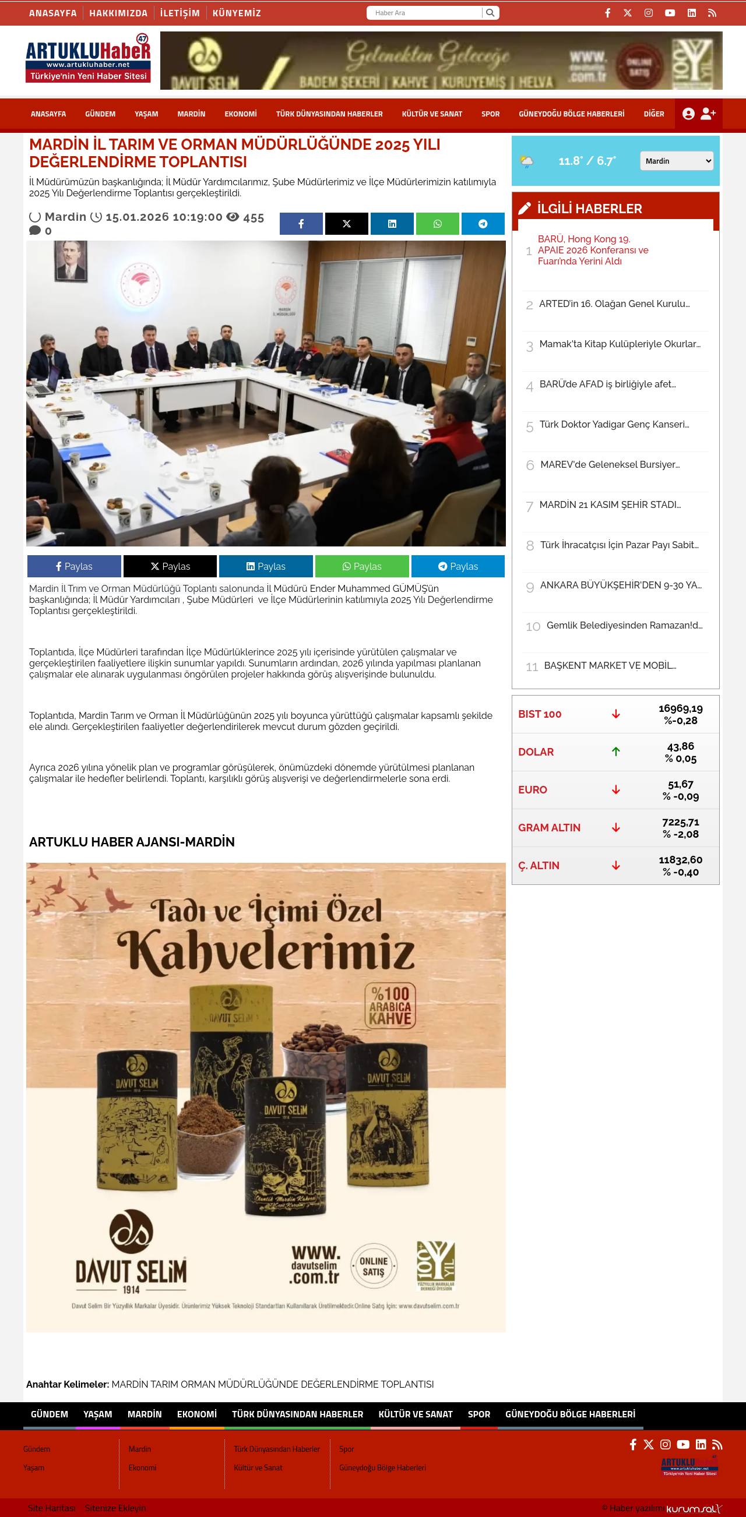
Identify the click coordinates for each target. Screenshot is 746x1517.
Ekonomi (240, 113)
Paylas (74, 566)
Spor (490, 113)
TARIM (164, 1384)
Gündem (100, 113)
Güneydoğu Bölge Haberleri (571, 113)
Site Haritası (52, 1508)
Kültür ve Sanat (432, 113)
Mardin (191, 113)
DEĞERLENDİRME (340, 1384)
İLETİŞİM (180, 13)
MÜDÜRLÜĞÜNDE (258, 1384)
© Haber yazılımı (662, 1508)
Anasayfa (53, 13)
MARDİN (130, 1384)
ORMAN (198, 1384)
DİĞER (654, 113)
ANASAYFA (48, 113)
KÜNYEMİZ (237, 13)
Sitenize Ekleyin (115, 1508)
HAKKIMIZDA (118, 13)
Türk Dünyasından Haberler (329, 113)
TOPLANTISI (407, 1384)
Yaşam (146, 113)
